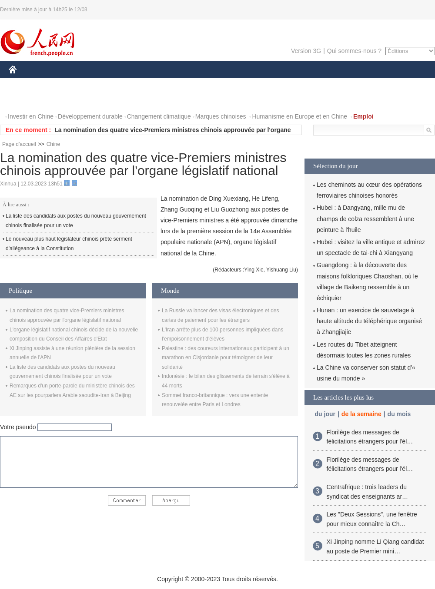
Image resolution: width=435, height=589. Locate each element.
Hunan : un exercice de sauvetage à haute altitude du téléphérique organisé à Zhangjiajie (369, 321)
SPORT (327, 82)
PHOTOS (26, 99)
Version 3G (306, 50)
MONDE (101, 82)
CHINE (23, 82)
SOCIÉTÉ (253, 82)
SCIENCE (176, 82)
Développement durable (90, 116)
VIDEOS (61, 99)
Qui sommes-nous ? (354, 50)
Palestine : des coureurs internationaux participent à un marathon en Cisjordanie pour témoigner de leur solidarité (225, 357)
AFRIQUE (138, 82)
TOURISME (364, 82)
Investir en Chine (31, 116)
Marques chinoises (220, 116)
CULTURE (215, 82)
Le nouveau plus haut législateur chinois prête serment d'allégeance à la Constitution (69, 243)
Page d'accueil (19, 144)
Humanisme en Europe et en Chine (299, 116)
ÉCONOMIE (61, 82)
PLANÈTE (292, 82)
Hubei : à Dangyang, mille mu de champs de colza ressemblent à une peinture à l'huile (365, 218)
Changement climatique (159, 116)
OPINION (405, 82)
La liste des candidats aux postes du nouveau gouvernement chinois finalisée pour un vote (76, 220)
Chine (53, 144)
